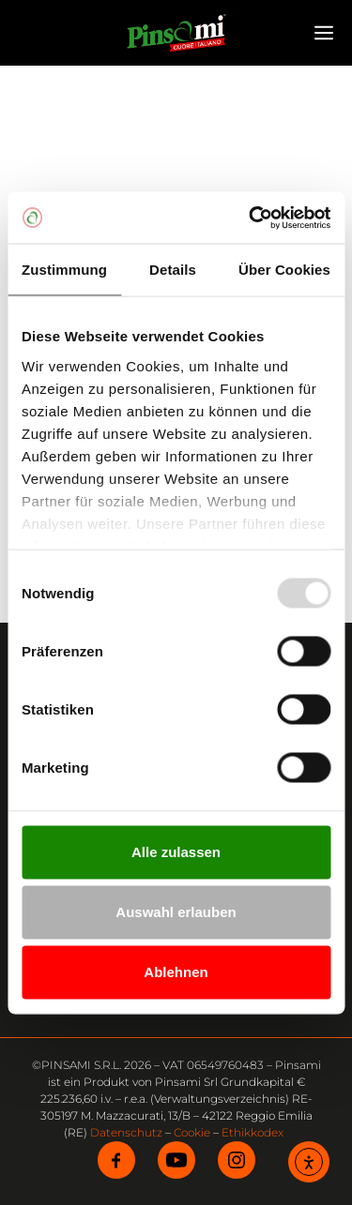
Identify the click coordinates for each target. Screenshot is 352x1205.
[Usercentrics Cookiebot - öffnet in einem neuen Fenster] (250, 217)
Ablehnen (175, 972)
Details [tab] (172, 270)
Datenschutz (126, 1132)
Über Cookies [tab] (284, 270)
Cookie (192, 1132)
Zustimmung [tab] (64, 270)
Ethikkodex (252, 1132)
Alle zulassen (176, 852)
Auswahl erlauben (175, 912)
